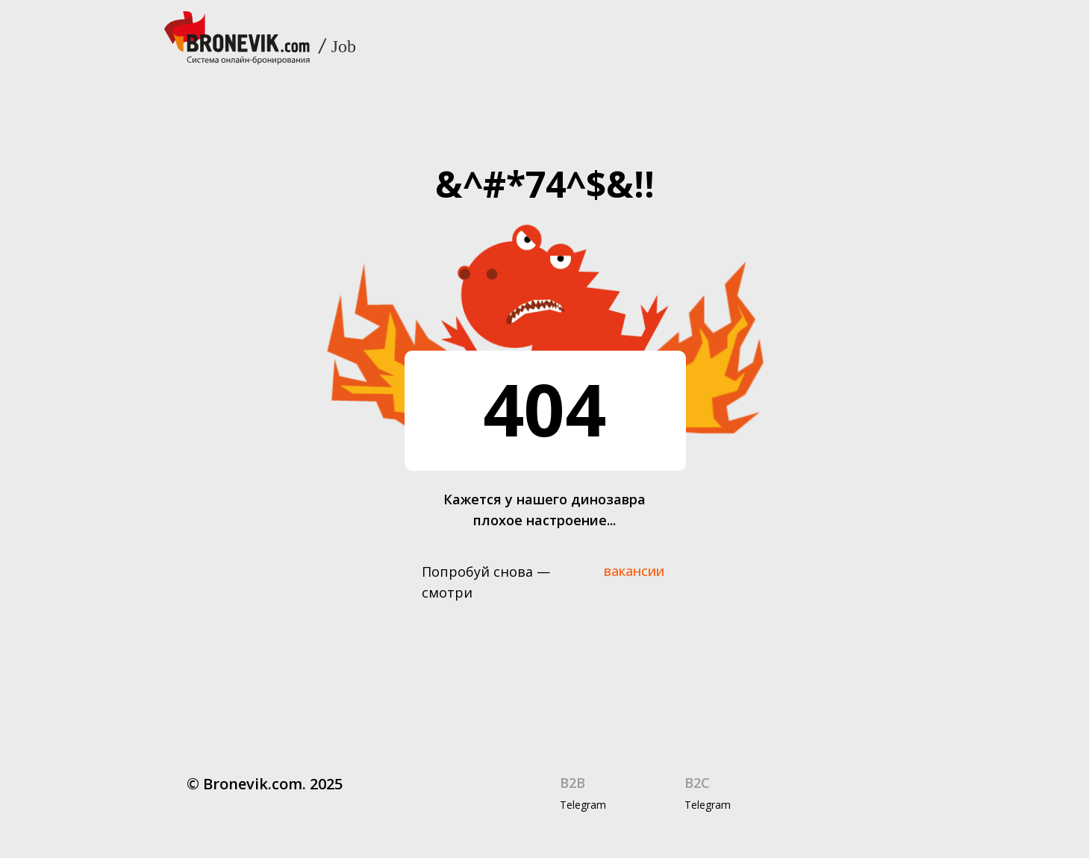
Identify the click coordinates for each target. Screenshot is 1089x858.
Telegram (583, 805)
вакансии (634, 571)
